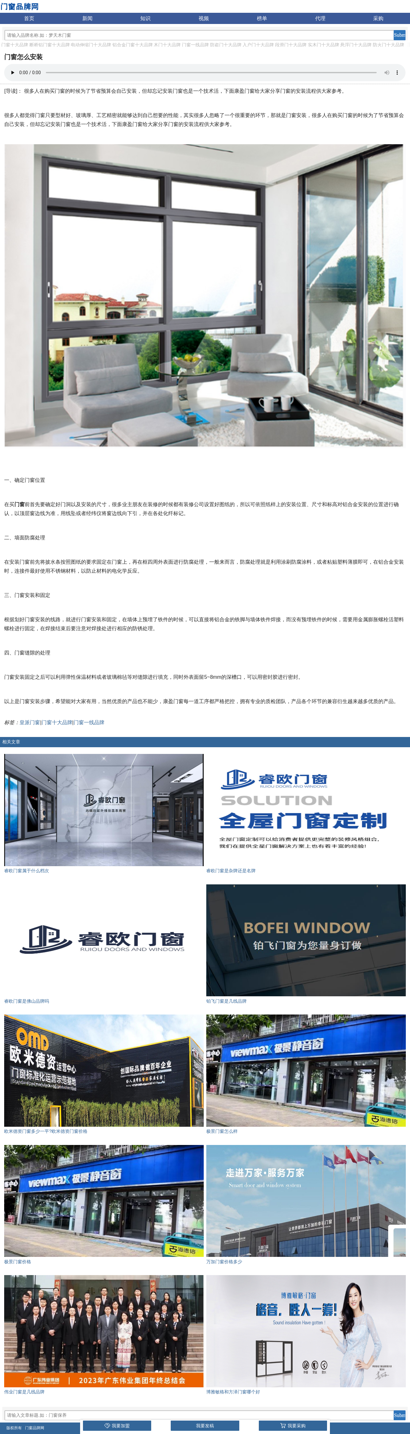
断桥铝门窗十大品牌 (49, 44)
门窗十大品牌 (14, 44)
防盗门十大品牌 (226, 44)
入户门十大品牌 (258, 44)
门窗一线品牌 (195, 44)
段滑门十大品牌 (291, 44)
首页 (29, 18)
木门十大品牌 (167, 44)
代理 (320, 18)
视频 (204, 18)
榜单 (262, 18)
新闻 (87, 18)
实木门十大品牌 (323, 44)
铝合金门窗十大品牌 (132, 44)
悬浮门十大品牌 (356, 44)
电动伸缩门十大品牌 (91, 44)
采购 (378, 18)
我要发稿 (205, 1425)
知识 (145, 18)
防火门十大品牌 (388, 44)
